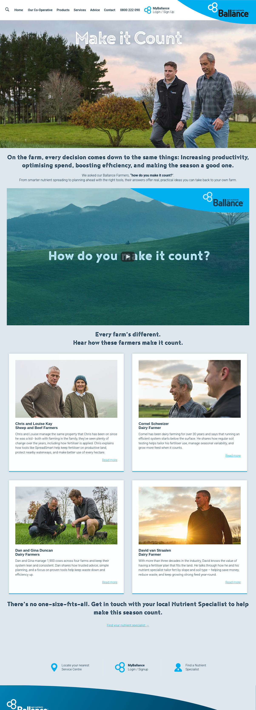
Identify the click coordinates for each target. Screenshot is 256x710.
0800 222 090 (130, 10)
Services (80, 10)
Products (63, 10)
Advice (95, 10)
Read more (109, 460)
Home (18, 10)
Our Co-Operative (40, 10)
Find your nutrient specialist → (128, 625)
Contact (109, 10)
